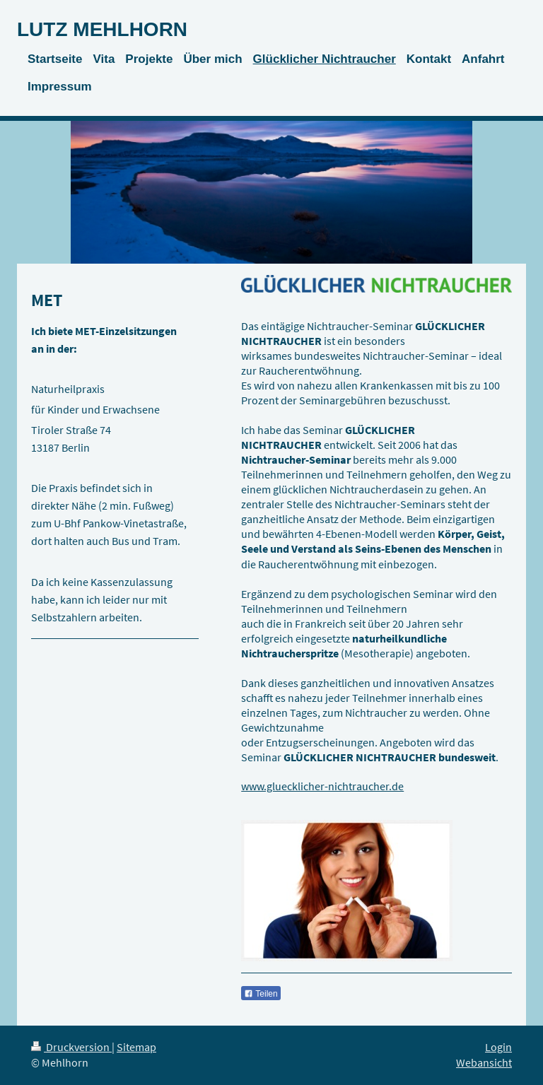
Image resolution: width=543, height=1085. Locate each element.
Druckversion (71, 1047)
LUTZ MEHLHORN (102, 29)
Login (498, 1047)
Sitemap (136, 1047)
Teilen (260, 994)
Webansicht (484, 1062)
